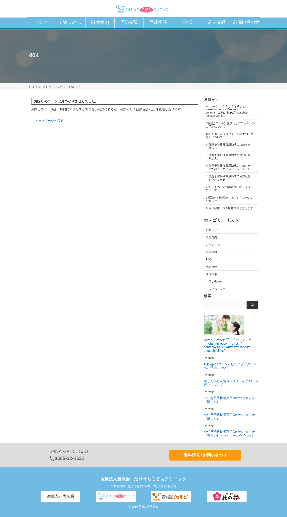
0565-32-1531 (69, 458)
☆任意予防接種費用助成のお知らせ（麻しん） (228, 146)
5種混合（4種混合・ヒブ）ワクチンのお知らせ (230, 199)
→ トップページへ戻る (47, 120)
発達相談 (211, 274)
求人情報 (211, 252)
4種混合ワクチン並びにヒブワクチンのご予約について (229, 125)
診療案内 (211, 237)
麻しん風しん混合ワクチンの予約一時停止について (229, 135)
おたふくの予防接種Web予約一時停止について (230, 188)
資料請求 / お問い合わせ (205, 455)
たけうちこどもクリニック (45, 86)
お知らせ (74, 86)
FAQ (208, 259)
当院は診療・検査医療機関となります (229, 208)
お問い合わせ (214, 281)
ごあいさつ (213, 244)
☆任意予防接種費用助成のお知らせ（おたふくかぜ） (228, 178)
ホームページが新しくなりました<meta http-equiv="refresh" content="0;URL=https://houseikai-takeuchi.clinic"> (227, 111)
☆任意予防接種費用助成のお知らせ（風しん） (228, 156)
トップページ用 (215, 289)
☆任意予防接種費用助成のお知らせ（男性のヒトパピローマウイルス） (228, 167)
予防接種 (211, 266)
